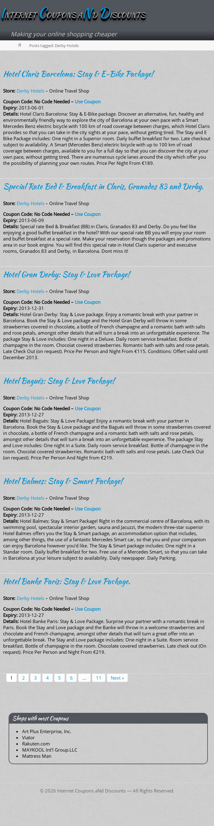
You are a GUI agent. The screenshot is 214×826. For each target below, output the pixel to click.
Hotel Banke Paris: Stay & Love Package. (66, 581)
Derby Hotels (30, 91)
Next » (117, 678)
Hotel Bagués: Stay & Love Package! (59, 380)
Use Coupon (88, 101)
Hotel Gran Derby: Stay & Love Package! (66, 274)
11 (98, 678)
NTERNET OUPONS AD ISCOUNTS (72, 15)
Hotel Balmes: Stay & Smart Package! (63, 480)
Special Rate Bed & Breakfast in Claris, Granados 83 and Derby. (103, 186)
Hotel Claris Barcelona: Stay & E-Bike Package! (78, 73)
